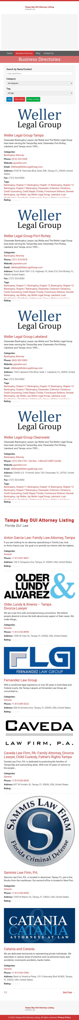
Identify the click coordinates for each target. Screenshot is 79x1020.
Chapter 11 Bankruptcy (27, 185)
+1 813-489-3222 (20, 703)
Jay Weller (21, 194)
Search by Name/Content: (19, 69)
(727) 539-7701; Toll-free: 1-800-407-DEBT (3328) (36, 461)
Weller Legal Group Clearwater (27, 437)
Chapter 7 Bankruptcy (26, 188)
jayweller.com (20, 163)
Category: (11, 78)
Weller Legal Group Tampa (24, 135)
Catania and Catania (19, 949)
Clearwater (43, 188)
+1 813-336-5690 (20, 780)
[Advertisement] (39, 33)
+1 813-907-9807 (20, 558)
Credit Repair (29, 191)
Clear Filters (19, 99)
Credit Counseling (13, 191)
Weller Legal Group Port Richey (27, 236)
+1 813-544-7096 (20, 972)
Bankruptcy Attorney (14, 155)
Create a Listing (33, 99)
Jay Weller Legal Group (38, 194)
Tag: (8, 88)
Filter (9, 99)
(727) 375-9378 (19, 259)
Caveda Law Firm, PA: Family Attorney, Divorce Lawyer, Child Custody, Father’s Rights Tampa (39, 755)
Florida (39, 191)
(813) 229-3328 (19, 159)
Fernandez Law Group (20, 680)
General (8, 554)
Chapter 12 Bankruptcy (51, 185)
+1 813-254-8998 (20, 632)
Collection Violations (60, 188)
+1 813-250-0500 (20, 893)
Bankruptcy (9, 185)
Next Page (69, 992)
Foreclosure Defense (54, 191)
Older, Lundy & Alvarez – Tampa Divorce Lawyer (27, 606)
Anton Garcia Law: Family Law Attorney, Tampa (39, 538)
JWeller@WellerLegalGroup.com (27, 166)
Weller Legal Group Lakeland (25, 337)
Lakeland (55, 194)
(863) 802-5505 (19, 360)
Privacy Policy (64, 1017)
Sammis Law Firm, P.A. (21, 873)
